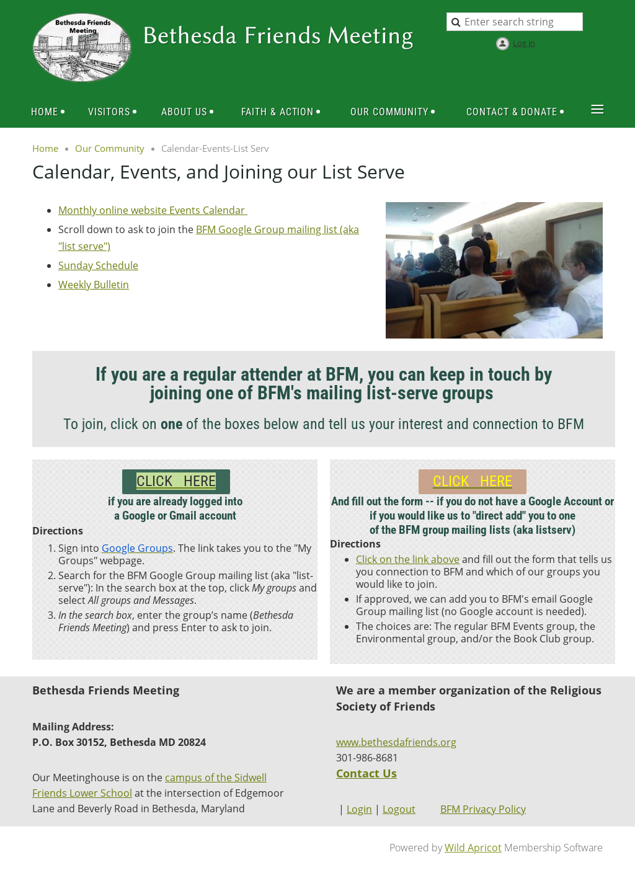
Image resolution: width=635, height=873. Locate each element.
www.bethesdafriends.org (396, 742)
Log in (524, 42)
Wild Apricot (473, 847)
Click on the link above (408, 559)
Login (359, 809)
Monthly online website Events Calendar (152, 210)
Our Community (109, 148)
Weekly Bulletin (93, 284)
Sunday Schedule (98, 265)
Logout (399, 809)
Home (45, 148)
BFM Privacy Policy (483, 809)
